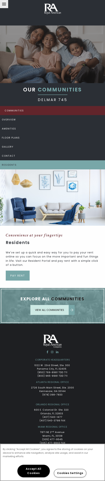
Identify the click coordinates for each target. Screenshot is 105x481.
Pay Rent (17, 275)
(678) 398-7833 (52, 394)
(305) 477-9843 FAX (52, 442)
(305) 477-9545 (52, 439)
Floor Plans (11, 137)
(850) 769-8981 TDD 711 (52, 372)
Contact (8, 155)
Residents (9, 164)
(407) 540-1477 (52, 417)
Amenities (9, 128)
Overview (9, 119)
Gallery (8, 146)
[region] (52, 462)
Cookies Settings (70, 473)
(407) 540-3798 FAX (52, 420)
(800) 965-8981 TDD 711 (53, 375)
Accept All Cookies (33, 471)
